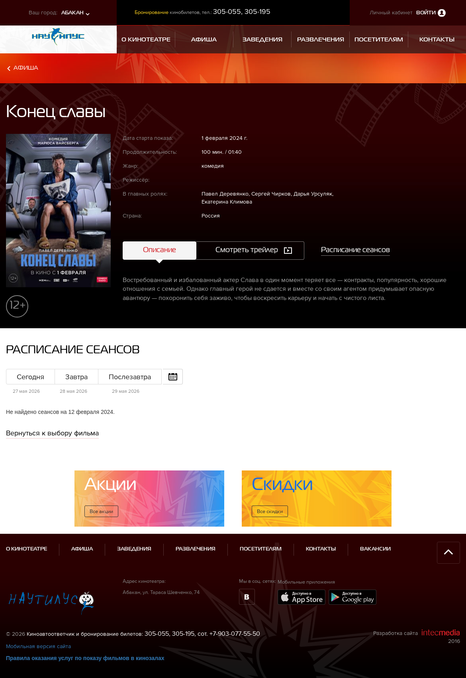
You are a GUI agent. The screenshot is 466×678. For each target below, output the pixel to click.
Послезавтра (130, 376)
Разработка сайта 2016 (416, 636)
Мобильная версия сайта (38, 646)
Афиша (26, 68)
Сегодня (30, 376)
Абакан (72, 13)
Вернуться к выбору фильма (52, 433)
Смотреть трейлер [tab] (246, 250)
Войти (426, 13)
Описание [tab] (159, 250)
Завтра (76, 376)
